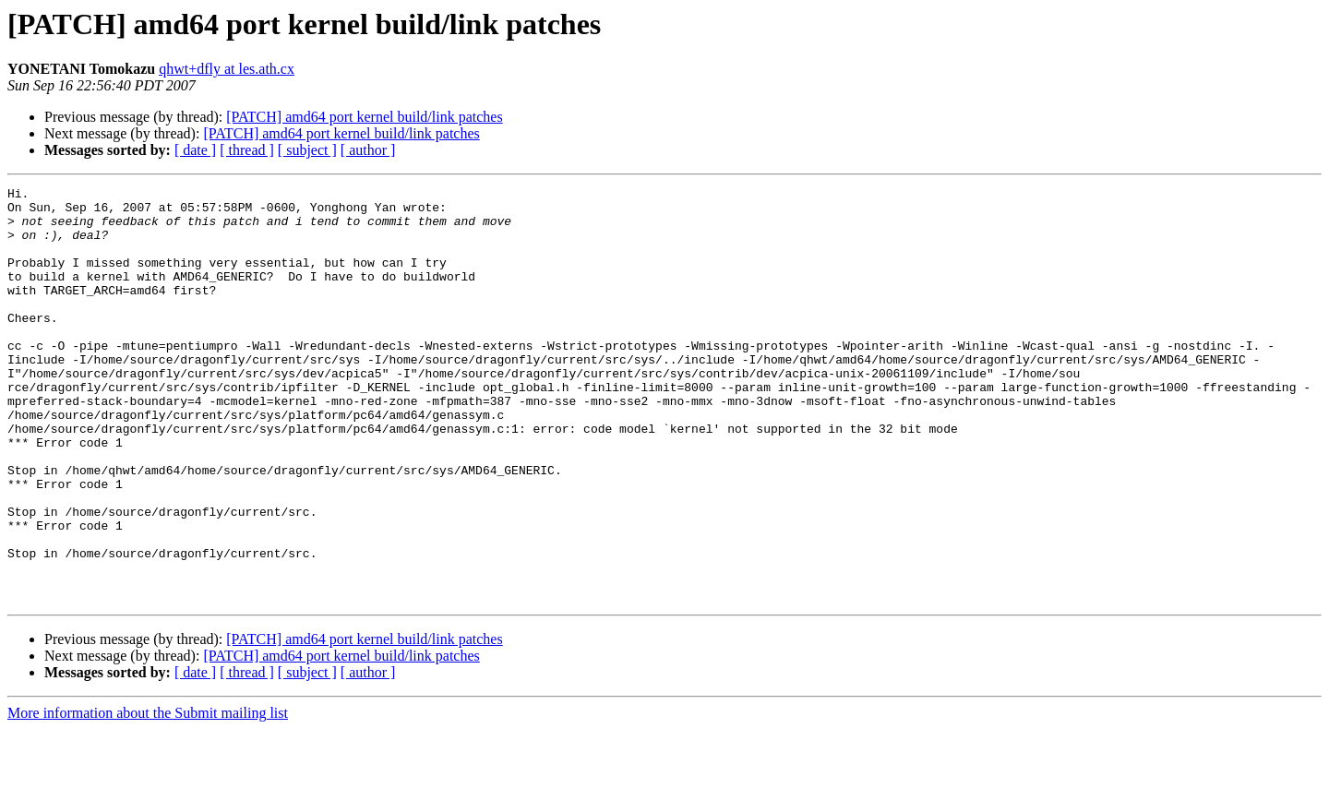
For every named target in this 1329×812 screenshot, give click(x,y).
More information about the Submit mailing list (147, 796)
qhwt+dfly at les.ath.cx (226, 69)
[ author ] (368, 150)
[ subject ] (307, 150)
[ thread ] (247, 150)
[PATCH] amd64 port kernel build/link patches (364, 117)
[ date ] (195, 150)
